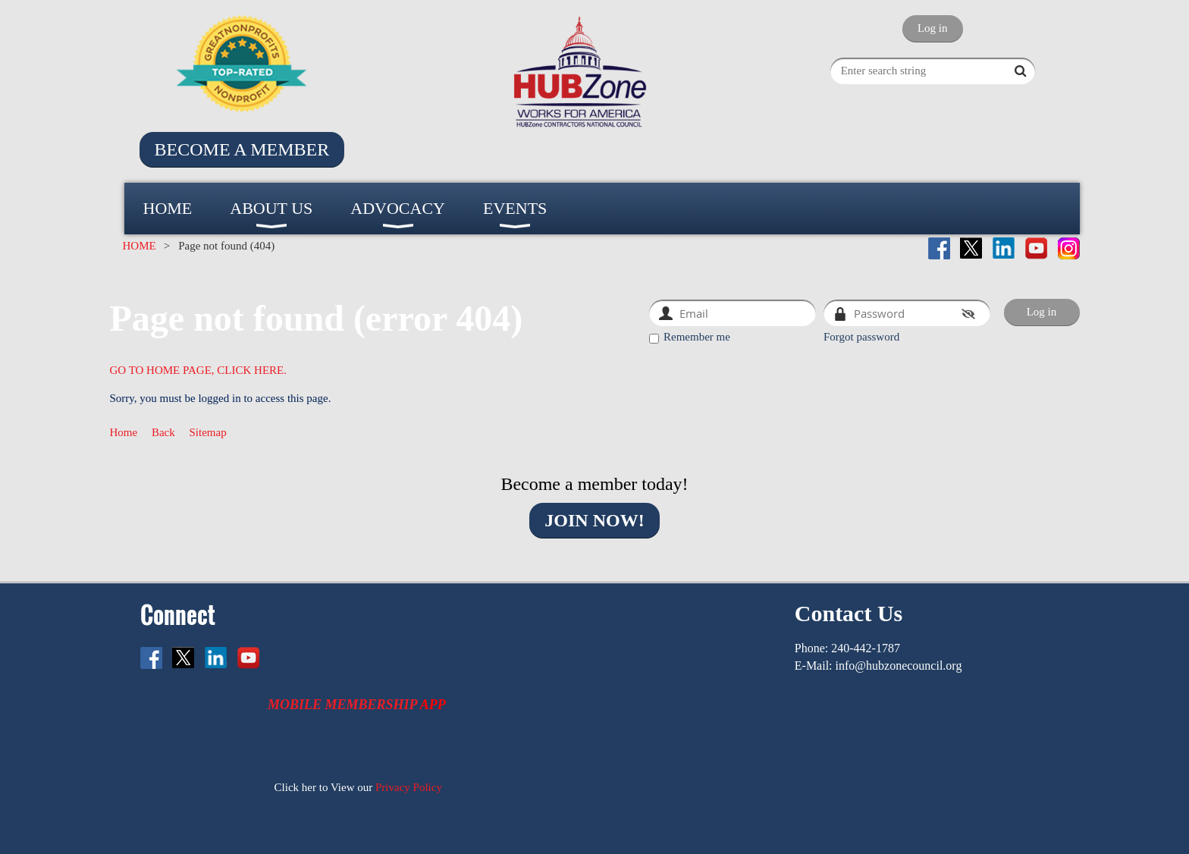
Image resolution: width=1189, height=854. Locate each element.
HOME (139, 246)
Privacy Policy (408, 787)
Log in (933, 28)
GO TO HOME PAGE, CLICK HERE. (198, 370)
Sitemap (208, 432)
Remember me (697, 337)
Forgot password (861, 337)
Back (163, 432)
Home (124, 432)
